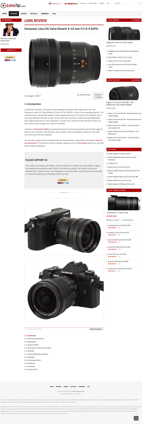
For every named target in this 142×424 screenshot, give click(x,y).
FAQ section (82, 143)
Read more (5, 44)
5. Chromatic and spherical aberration (38, 348)
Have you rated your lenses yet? (8, 39)
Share (98, 97)
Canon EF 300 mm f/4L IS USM (118, 261)
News (4, 14)
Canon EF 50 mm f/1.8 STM (117, 254)
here (18, 413)
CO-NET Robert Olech (77, 391)
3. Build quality (31, 342)
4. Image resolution (32, 345)
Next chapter (96, 329)
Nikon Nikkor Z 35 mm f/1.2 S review (120, 57)
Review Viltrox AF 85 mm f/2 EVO (119, 167)
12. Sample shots (31, 369)
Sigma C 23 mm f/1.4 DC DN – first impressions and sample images (120, 103)
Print (98, 95)
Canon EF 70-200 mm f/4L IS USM (119, 247)
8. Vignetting (30, 357)
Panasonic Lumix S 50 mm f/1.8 (118, 233)
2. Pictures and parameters (35, 339)
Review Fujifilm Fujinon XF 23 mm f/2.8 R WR (123, 177)
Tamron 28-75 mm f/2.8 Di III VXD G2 (120, 269)
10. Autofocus (30, 363)
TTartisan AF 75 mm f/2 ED (117, 213)
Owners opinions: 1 (113, 220)
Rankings (45, 14)
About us (83, 3)
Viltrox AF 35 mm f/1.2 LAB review (119, 61)
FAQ (54, 14)
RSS (108, 3)
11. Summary (30, 366)
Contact (102, 3)
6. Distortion (30, 351)
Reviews (14, 14)
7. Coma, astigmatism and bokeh (37, 354)
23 (119, 249)
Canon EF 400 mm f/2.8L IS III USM (119, 240)
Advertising (93, 3)
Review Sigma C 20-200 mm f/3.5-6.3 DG (121, 184)
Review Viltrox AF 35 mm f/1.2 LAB (119, 180)
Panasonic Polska (41, 129)
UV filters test (112, 163)
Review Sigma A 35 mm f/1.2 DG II (119, 154)
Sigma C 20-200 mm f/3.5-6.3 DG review (121, 70)
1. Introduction (31, 335)
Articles (33, 14)
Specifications (127, 220)
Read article (110, 108)
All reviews (136, 20)
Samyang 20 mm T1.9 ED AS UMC (119, 225)
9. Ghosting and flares (33, 360)
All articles (136, 80)
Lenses (24, 14)
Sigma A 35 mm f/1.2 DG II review (119, 42)
